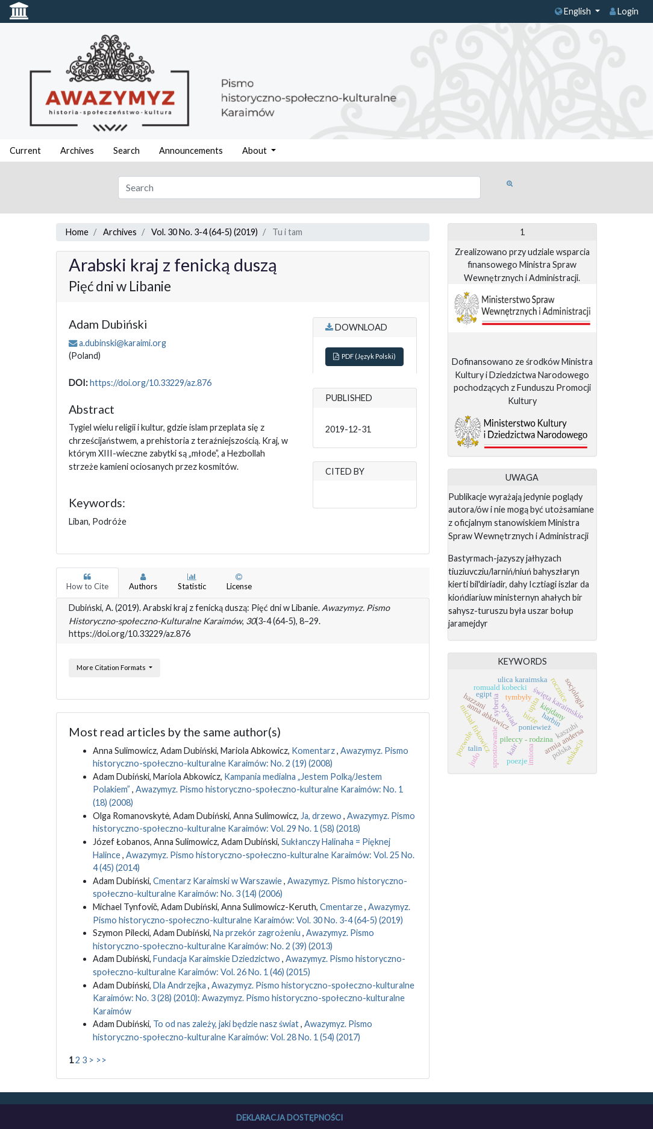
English (574, 11)
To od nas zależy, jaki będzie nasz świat (227, 1024)
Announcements (191, 150)
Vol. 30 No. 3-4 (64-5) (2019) (204, 232)
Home (77, 232)
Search (126, 150)
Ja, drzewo (322, 816)
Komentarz (314, 750)
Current (25, 150)
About (255, 150)
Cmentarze (342, 907)
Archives (77, 150)
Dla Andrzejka (180, 985)
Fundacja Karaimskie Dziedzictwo (217, 958)
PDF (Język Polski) (364, 356)
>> (101, 1060)
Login (624, 11)
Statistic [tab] (192, 582)
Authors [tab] (143, 582)
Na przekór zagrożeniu (257, 933)
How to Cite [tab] (87, 582)
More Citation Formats (112, 667)
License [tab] (239, 582)
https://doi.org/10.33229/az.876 (150, 383)
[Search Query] (299, 187)
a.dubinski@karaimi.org (122, 343)
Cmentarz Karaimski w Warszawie (218, 881)
